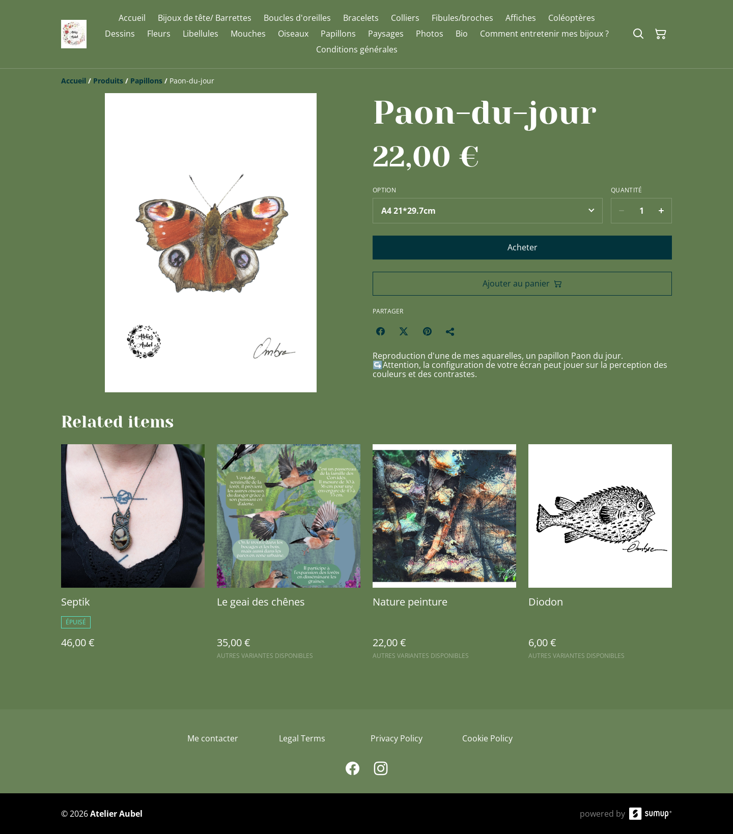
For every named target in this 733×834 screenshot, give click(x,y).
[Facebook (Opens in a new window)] (380, 331)
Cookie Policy (487, 738)
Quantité (626, 190)
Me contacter (212, 738)
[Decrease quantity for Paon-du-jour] (621, 210)
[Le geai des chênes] (288, 556)
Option (384, 190)
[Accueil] (73, 80)
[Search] (638, 34)
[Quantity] (641, 210)
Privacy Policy (396, 738)
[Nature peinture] (444, 556)
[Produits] (108, 80)
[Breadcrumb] (366, 81)
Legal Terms (302, 738)
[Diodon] (600, 556)
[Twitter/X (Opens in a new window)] (403, 331)
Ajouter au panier (522, 283)
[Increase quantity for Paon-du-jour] (661, 210)
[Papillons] (146, 80)
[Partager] (450, 331)
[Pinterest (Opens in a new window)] (427, 331)
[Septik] (133, 556)
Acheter (523, 247)
